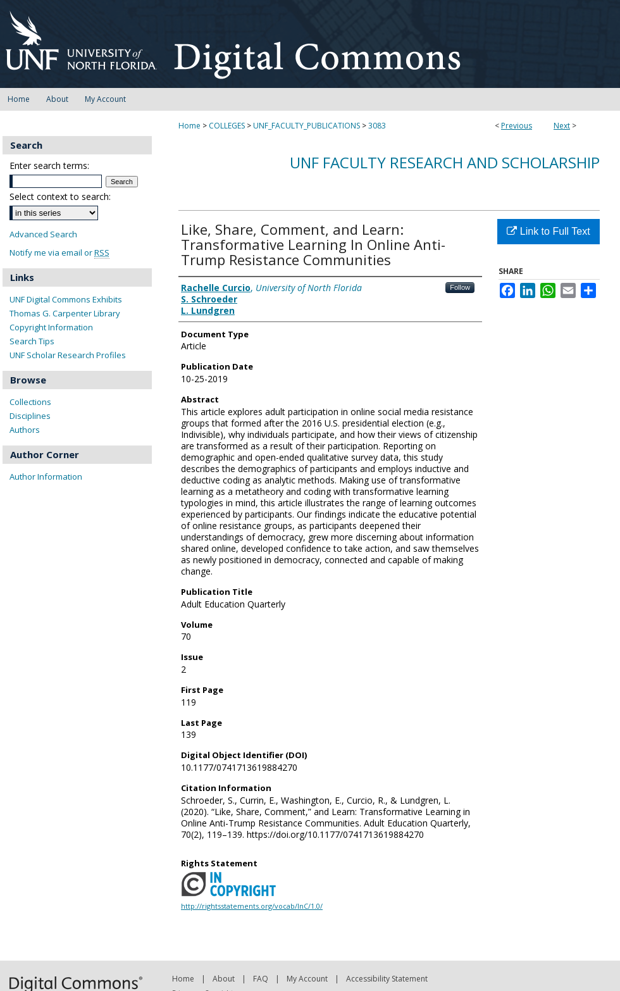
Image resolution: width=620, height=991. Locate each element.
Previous (516, 125)
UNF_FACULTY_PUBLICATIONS (306, 125)
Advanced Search (43, 234)
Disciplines (30, 415)
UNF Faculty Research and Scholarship (445, 162)
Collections (30, 402)
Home (189, 125)
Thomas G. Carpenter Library (64, 313)
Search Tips (31, 341)
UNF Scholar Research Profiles (67, 355)
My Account (307, 978)
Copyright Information (51, 327)
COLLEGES (227, 125)
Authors (24, 429)
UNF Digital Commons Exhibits (65, 299)
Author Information (45, 476)
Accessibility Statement (387, 978)
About (224, 978)
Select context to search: (60, 196)
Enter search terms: (49, 165)
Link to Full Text (548, 231)
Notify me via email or (59, 253)
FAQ (260, 978)
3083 (377, 125)
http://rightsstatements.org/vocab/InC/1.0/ (252, 906)
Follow (460, 287)
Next (562, 125)
